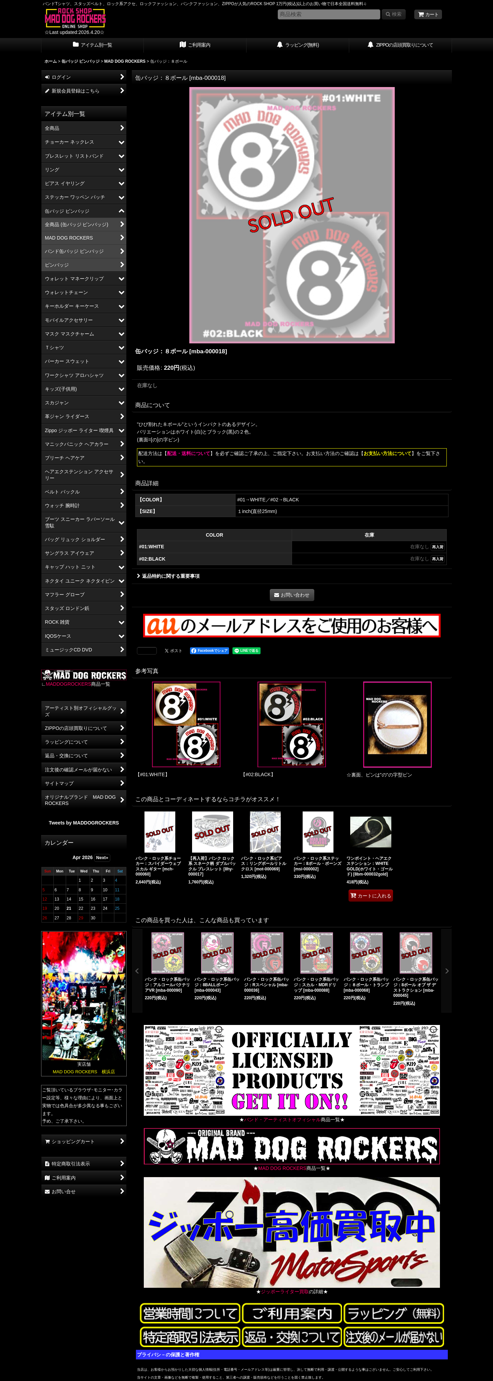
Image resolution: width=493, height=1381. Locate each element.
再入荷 (437, 547)
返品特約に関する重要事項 (168, 576)
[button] (137, 971)
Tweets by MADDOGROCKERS (84, 823)
